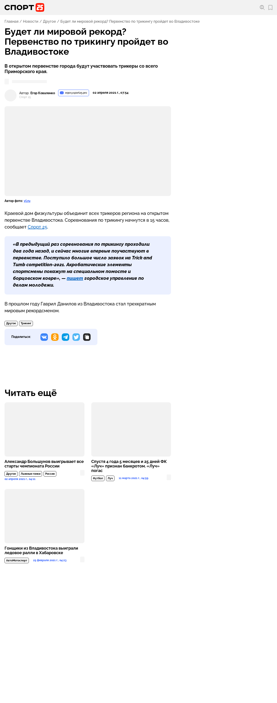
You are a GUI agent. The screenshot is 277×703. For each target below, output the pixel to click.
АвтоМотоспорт (16, 560)
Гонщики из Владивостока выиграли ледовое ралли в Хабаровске (41, 550)
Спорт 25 (37, 227)
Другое (49, 22)
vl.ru (27, 201)
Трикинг (26, 323)
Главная (11, 22)
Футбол (98, 478)
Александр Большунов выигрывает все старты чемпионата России (44, 463)
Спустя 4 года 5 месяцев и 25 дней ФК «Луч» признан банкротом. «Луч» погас (129, 466)
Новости (30, 22)
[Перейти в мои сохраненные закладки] (270, 7)
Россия (50, 473)
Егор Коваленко (42, 93)
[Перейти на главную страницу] (24, 7)
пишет (75, 278)
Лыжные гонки (30, 473)
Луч (110, 478)
